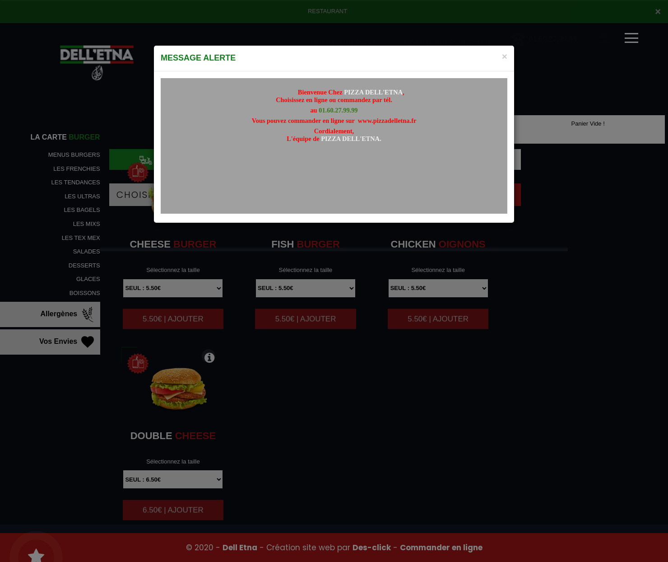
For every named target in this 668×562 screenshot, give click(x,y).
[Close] (504, 56)
